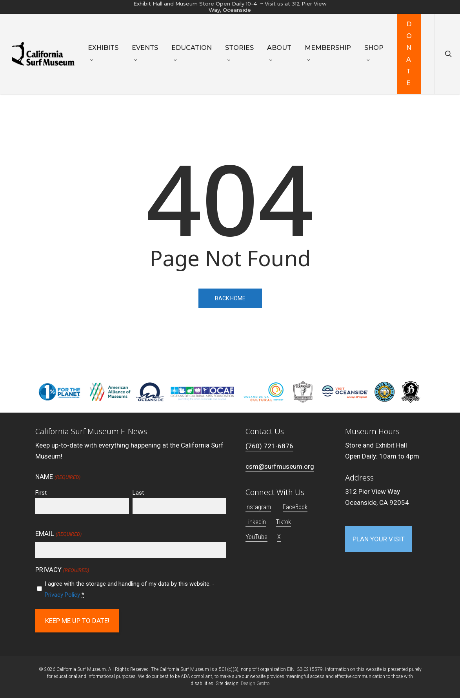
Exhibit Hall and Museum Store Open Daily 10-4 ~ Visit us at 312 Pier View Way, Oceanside (230, 6)
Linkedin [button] (255, 522)
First (41, 492)
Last (138, 492)
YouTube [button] (256, 537)
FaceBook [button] (295, 507)
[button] (379, 539)
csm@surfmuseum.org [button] (279, 466)
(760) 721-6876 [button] (269, 446)
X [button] (279, 537)
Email (58, 534)
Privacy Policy (62, 594)
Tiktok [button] (283, 522)
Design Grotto (255, 683)
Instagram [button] (258, 507)
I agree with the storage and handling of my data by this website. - (130, 589)
